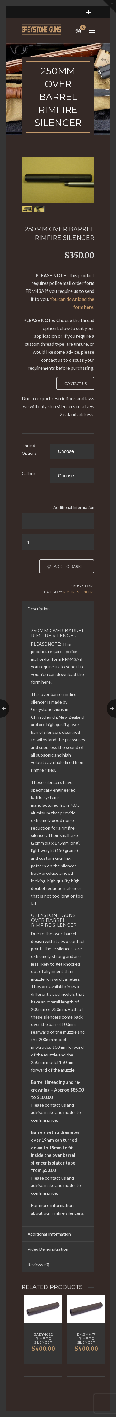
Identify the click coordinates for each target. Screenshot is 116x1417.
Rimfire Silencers (78, 592)
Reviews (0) (38, 1264)
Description (39, 608)
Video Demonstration (48, 1249)
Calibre (28, 473)
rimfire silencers (67, 1213)
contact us (55, 1105)
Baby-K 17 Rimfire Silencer (86, 1338)
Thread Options (29, 449)
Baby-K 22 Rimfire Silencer (43, 1338)
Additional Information (73, 507)
